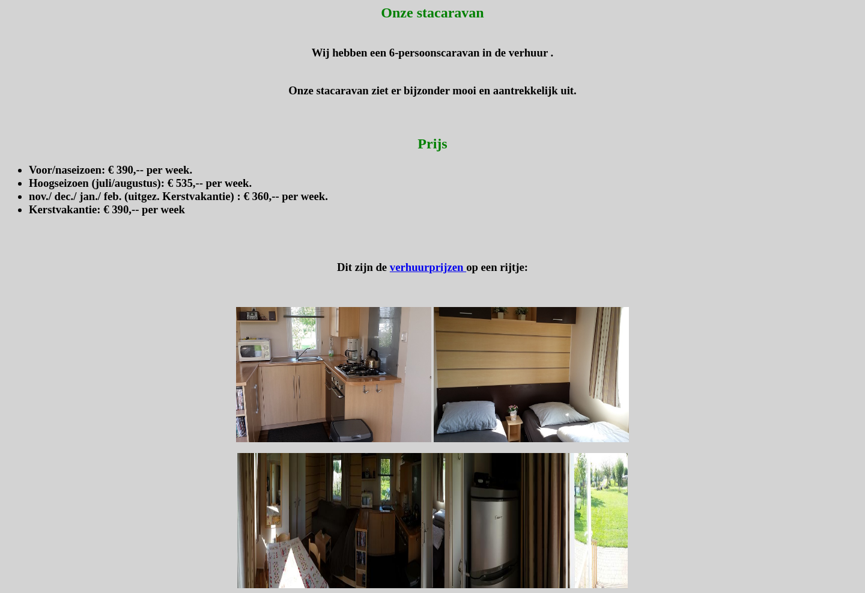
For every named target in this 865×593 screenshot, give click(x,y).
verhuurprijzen (428, 267)
